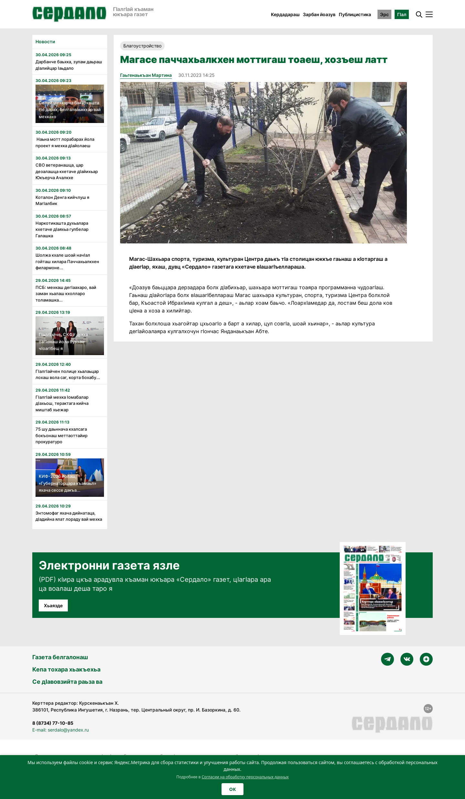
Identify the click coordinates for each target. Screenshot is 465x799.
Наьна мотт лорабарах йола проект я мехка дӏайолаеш (65, 142)
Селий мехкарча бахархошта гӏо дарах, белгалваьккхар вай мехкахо (70, 109)
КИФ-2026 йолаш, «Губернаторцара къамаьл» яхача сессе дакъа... (67, 483)
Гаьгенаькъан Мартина (146, 75)
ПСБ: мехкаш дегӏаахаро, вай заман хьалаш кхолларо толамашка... (66, 293)
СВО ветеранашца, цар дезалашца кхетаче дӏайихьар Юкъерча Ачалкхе (67, 171)
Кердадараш (285, 14)
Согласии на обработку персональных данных (245, 777)
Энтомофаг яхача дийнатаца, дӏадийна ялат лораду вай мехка (69, 516)
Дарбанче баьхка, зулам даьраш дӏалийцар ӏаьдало (69, 65)
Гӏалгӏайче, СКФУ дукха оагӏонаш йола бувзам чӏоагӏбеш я (63, 341)
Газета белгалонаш (60, 657)
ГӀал (401, 14)
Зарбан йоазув (319, 14)
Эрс (384, 14)
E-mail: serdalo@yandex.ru (60, 729)
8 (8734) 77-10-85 (52, 723)
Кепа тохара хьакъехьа (66, 669)
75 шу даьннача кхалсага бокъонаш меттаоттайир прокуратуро (62, 435)
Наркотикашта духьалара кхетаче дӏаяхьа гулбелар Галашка (62, 229)
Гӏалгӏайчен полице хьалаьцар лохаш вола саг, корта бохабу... (68, 374)
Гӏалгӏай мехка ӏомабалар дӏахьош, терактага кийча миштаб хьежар (62, 403)
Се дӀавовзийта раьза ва (67, 681)
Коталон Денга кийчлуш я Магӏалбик (62, 200)
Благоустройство (142, 45)
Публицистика (355, 14)
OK (232, 789)
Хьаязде (53, 605)
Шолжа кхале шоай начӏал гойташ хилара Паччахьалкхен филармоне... (67, 261)
